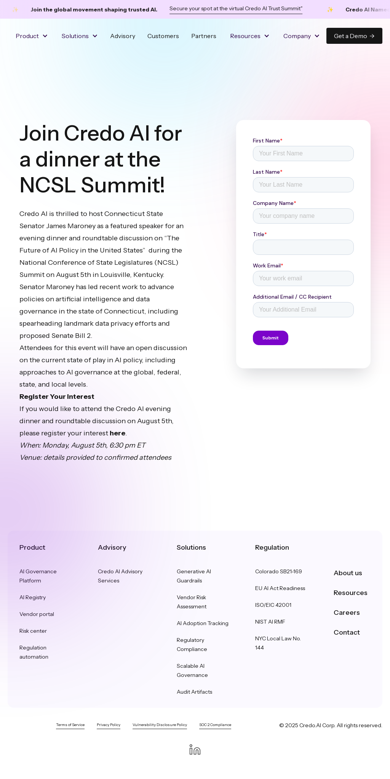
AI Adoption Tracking (203, 623)
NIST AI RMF (270, 621)
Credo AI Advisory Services (120, 576)
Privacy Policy (108, 724)
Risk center (33, 630)
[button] (31, 36)
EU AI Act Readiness (280, 588)
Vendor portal (36, 614)
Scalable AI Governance (192, 670)
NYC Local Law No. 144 (278, 643)
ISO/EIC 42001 (273, 604)
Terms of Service (70, 724)
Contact (347, 632)
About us (348, 573)
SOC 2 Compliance (215, 724)
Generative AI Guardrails (194, 576)
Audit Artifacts (194, 691)
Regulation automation (33, 652)
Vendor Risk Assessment (191, 602)
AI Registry (32, 597)
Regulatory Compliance (192, 645)
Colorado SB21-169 (278, 571)
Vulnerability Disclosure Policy (160, 724)
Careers (347, 612)
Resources (351, 593)
